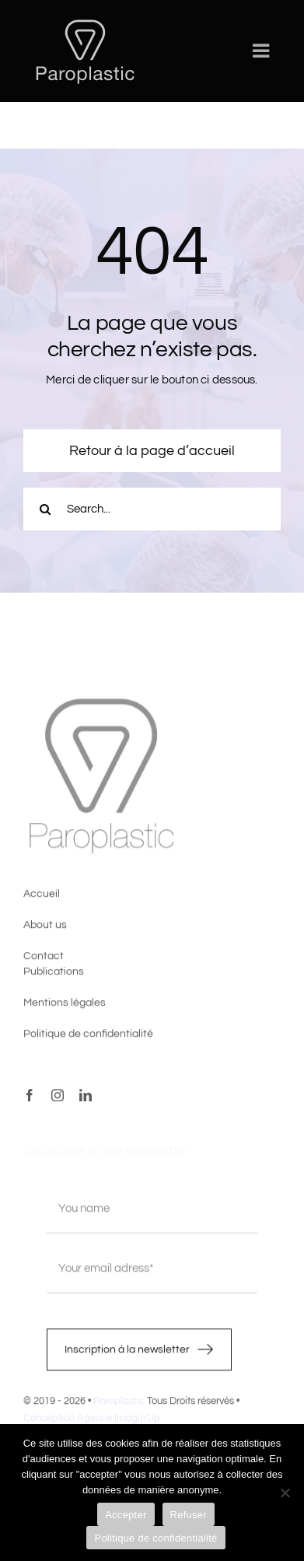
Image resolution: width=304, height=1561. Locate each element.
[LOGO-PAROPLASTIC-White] (84, 21)
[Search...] (152, 509)
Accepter (125, 1515)
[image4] (101, 704)
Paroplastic (119, 1403)
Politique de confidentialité (155, 1538)
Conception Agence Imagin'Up (91, 1421)
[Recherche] (44, 509)
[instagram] (57, 1098)
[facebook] (29, 1098)
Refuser (188, 1515)
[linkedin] (85, 1098)
